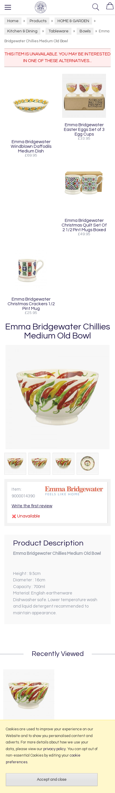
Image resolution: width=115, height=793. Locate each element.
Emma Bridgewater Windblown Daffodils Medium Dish (31, 146)
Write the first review (32, 506)
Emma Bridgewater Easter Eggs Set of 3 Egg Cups (84, 129)
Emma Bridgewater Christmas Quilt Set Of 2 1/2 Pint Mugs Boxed (84, 225)
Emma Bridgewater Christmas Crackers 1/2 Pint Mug (31, 304)
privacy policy (54, 749)
